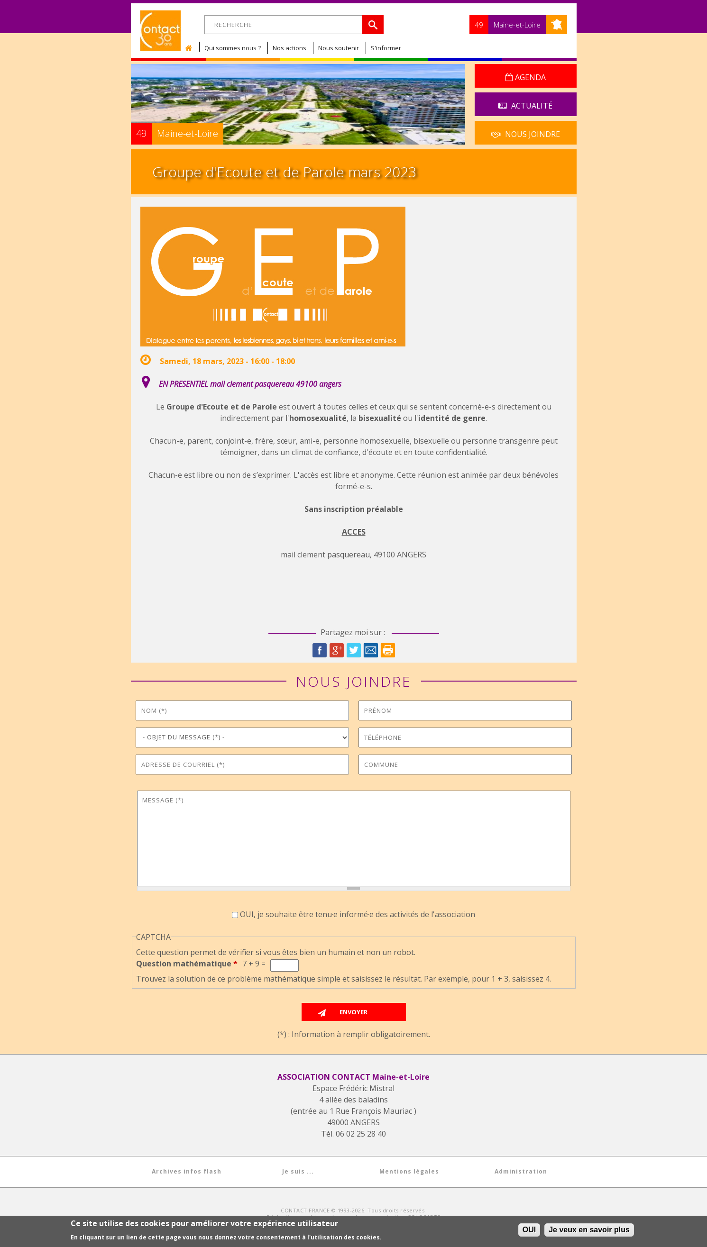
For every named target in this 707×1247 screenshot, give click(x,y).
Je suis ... (298, 1171)
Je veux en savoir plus (589, 1230)
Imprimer (387, 650)
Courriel (370, 650)
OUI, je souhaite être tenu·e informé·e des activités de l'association (357, 914)
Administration (521, 1171)
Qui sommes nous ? (232, 48)
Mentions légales (409, 1171)
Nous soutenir (338, 48)
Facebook (319, 650)
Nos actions (289, 48)
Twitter (353, 650)
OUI (529, 1230)
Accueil (191, 48)
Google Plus (336, 650)
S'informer (386, 48)
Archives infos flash (186, 1171)
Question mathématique (187, 963)
